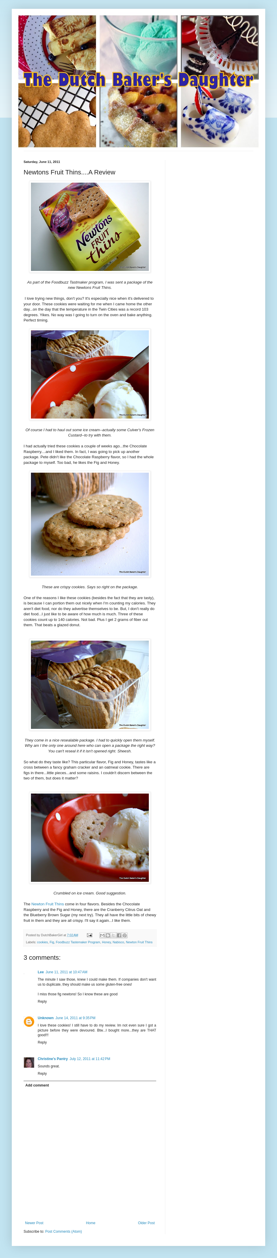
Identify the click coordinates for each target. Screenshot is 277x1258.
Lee (41, 972)
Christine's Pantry (53, 1059)
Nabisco (118, 942)
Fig (52, 942)
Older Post (146, 1223)
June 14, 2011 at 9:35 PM (75, 1018)
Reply (42, 1001)
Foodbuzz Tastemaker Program (78, 942)
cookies (42, 942)
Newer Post (34, 1223)
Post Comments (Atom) (63, 1231)
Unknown (46, 1018)
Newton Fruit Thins (47, 904)
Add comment (37, 1085)
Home (90, 1223)
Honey (106, 942)
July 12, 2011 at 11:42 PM (90, 1059)
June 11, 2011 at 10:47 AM (67, 972)
